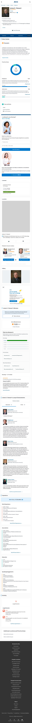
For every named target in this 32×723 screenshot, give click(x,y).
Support (16, 707)
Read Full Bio (5, 57)
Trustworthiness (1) (19, 369)
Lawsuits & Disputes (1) (17, 355)
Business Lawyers (16, 684)
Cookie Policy (16, 713)
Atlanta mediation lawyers (8, 636)
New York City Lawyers (16, 661)
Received (9, 404)
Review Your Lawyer (16, 648)
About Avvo (16, 703)
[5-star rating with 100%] (16, 340)
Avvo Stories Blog (16, 653)
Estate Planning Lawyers (16, 690)
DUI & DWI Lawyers (16, 688)
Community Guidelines (24, 713)
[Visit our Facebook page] (10, 720)
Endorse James (16, 400)
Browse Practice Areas (16, 651)
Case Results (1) (15, 365)
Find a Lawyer (16, 646)
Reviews (12, 35)
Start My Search (16, 149)
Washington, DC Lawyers (16, 669)
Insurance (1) (7, 355)
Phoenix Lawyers (16, 672)
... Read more (27, 84)
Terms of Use (4, 713)
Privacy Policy (10, 713)
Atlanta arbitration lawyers (8, 634)
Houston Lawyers (16, 667)
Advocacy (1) (7, 365)
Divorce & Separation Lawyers (16, 694)
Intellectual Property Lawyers (16, 695)
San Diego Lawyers (16, 676)
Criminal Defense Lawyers (16, 686)
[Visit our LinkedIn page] (18, 720)
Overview (4, 35)
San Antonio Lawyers (16, 674)
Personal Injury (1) (8, 358)
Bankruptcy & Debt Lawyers (16, 682)
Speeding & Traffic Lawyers (16, 697)
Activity (28, 35)
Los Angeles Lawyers (16, 663)
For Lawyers (16, 655)
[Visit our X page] (14, 720)
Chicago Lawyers (16, 665)
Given (23, 404)
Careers (16, 705)
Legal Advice (16, 649)
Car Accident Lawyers (16, 692)
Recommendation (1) (8, 369)
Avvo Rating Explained (16, 709)
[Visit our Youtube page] (22, 720)
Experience (20, 35)
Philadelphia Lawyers (16, 671)
